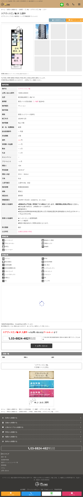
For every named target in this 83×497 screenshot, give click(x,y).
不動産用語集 (58, 489)
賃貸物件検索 (5, 460)
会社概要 (22, 489)
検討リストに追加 (72, 20)
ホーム (3, 9)
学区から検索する (12, 412)
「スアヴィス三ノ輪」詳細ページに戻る (41, 366)
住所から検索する (12, 9)
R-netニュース (49, 489)
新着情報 (3, 465)
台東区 (21, 9)
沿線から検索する (12, 409)
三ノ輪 (27, 9)
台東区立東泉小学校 (25, 231)
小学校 (31, 412)
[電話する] (73, 4)
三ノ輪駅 (36, 101)
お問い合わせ (41, 346)
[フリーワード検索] (67, 4)
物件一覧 (3, 457)
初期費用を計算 (51, 20)
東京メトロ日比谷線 (25, 409)
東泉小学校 (37, 412)
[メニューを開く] (79, 4)
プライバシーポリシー (33, 489)
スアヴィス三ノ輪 (35, 9)
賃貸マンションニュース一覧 (9, 462)
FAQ (42, 489)
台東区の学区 (23, 412)
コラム (3, 468)
